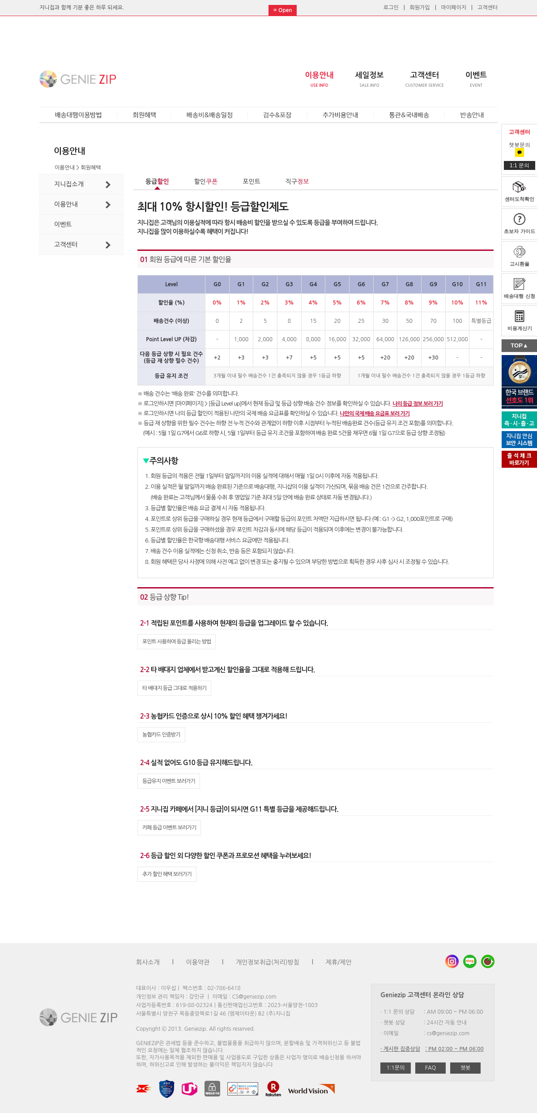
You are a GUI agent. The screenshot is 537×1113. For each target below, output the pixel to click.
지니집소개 (82, 184)
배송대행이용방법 (78, 115)
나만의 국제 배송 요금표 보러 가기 (374, 413)
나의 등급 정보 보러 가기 (417, 403)
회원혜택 (144, 115)
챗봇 (465, 1068)
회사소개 (148, 962)
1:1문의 (396, 1068)
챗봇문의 (519, 149)
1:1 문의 (519, 165)
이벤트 (63, 224)
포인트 (251, 181)
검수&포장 (277, 115)
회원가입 (420, 7)
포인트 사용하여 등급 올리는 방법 (176, 641)
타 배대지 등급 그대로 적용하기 (174, 688)
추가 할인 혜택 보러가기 (167, 874)
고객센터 (487, 7)
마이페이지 (453, 7)
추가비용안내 (340, 115)
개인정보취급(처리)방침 (267, 962)
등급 (157, 181)
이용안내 (82, 204)
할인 (206, 181)
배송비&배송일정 (209, 115)
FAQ (430, 1068)
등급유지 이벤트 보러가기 (168, 781)
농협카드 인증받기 (161, 734)
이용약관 (198, 962)
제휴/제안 (339, 962)
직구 (297, 181)
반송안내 (472, 115)
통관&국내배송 (409, 115)
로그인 (391, 7)
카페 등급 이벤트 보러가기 (169, 827)
